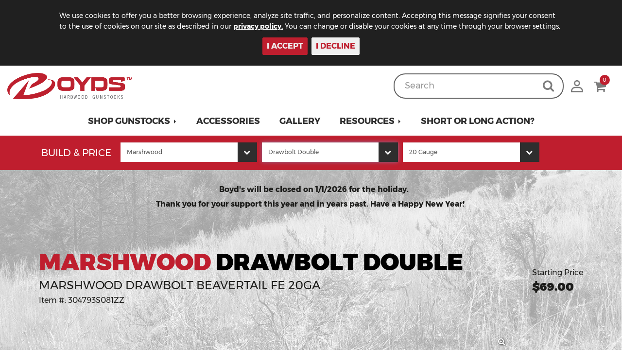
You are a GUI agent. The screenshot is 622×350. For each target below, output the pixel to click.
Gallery (299, 121)
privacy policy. (258, 26)
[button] (132, 121)
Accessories (228, 121)
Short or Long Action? (478, 121)
